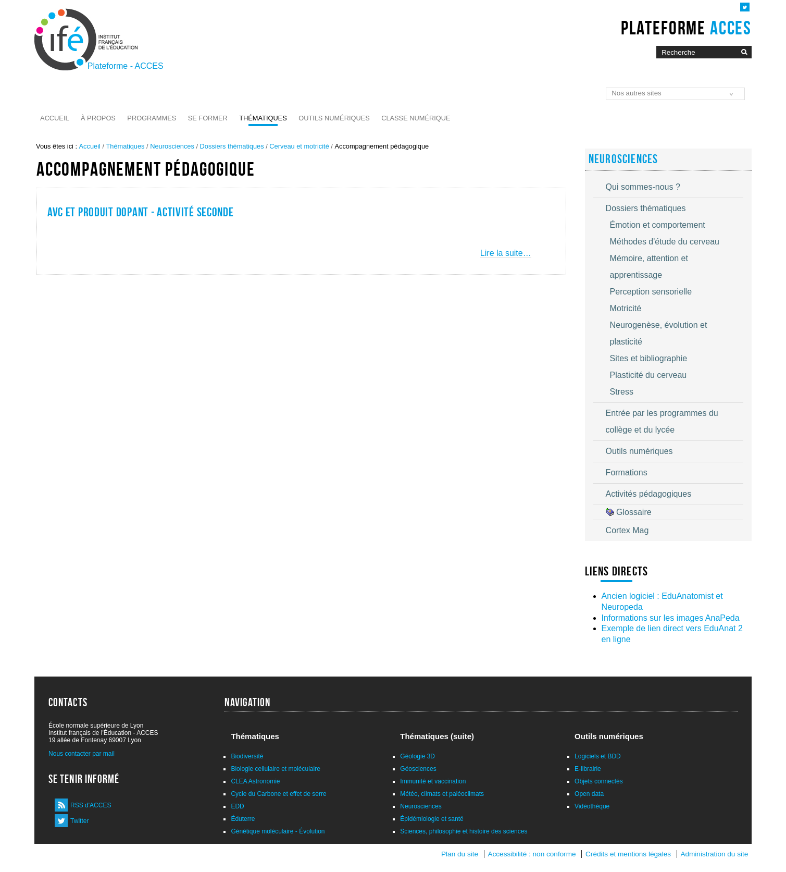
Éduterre (243, 818)
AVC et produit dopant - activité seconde (140, 212)
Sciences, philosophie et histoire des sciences (463, 831)
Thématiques (262, 118)
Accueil (54, 118)
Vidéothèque (592, 806)
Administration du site (714, 854)
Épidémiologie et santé (431, 818)
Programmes (151, 118)
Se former (208, 118)
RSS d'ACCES (90, 805)
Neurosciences (172, 146)
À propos (98, 118)
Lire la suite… (505, 253)
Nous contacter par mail (81, 753)
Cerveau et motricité (299, 146)
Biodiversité (247, 756)
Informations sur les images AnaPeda (671, 617)
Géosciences (418, 768)
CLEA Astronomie (255, 781)
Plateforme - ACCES (126, 66)
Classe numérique (415, 118)
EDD (237, 806)
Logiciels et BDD (598, 756)
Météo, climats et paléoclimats (442, 793)
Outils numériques (334, 118)
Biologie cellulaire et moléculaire (275, 768)
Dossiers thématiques (232, 146)
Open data (589, 793)
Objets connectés (599, 781)
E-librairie (588, 768)
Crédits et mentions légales (628, 854)
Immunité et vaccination (433, 781)
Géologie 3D (417, 756)
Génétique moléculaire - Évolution (278, 831)
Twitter (79, 821)
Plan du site (459, 854)
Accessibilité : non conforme (532, 854)
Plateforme (686, 27)
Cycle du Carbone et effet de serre (278, 793)
